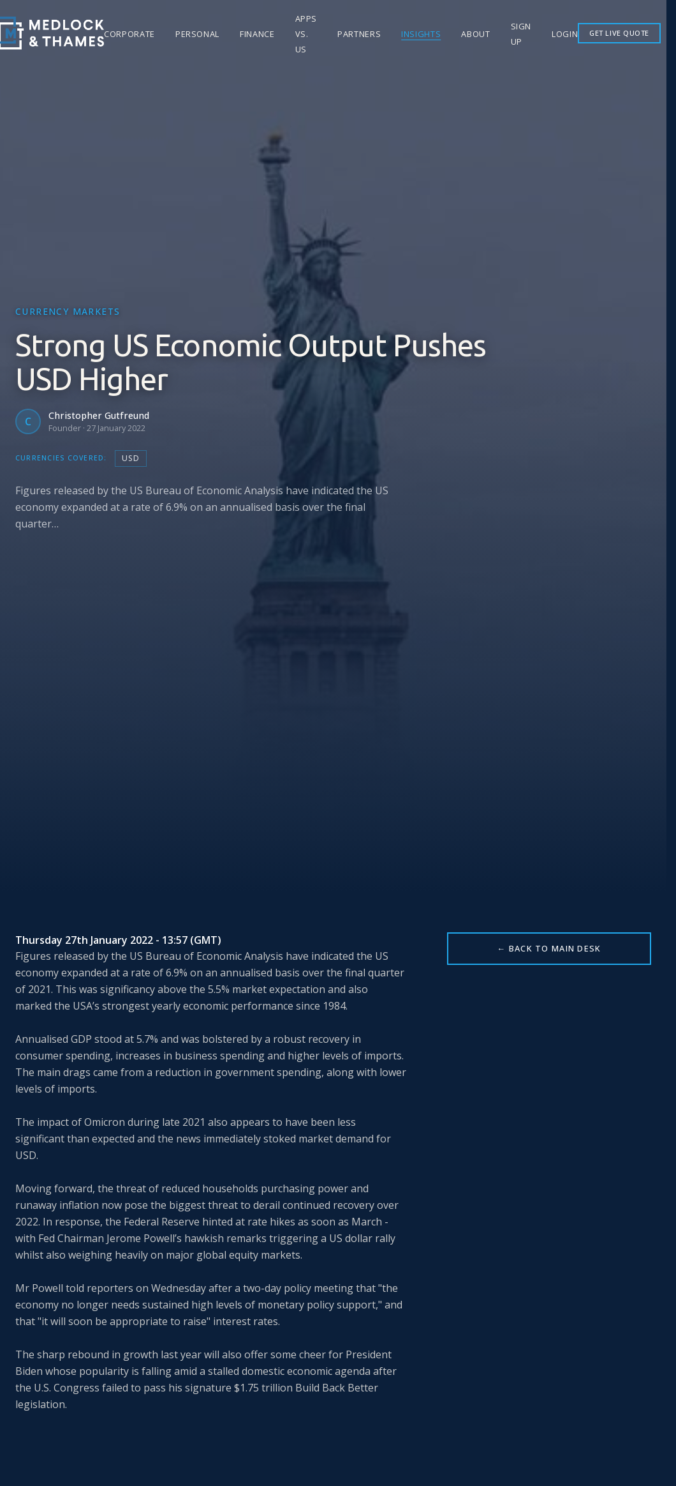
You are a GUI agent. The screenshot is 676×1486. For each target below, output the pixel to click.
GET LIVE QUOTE (619, 33)
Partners (359, 34)
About (475, 34)
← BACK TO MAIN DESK (549, 948)
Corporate (129, 34)
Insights (421, 34)
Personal (197, 34)
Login (565, 34)
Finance (257, 34)
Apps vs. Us (306, 34)
